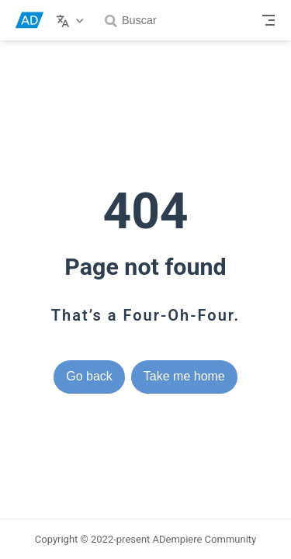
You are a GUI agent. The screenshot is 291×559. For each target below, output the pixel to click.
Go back (89, 376)
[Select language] (72, 20)
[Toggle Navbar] (268, 20)
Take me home (184, 376)
